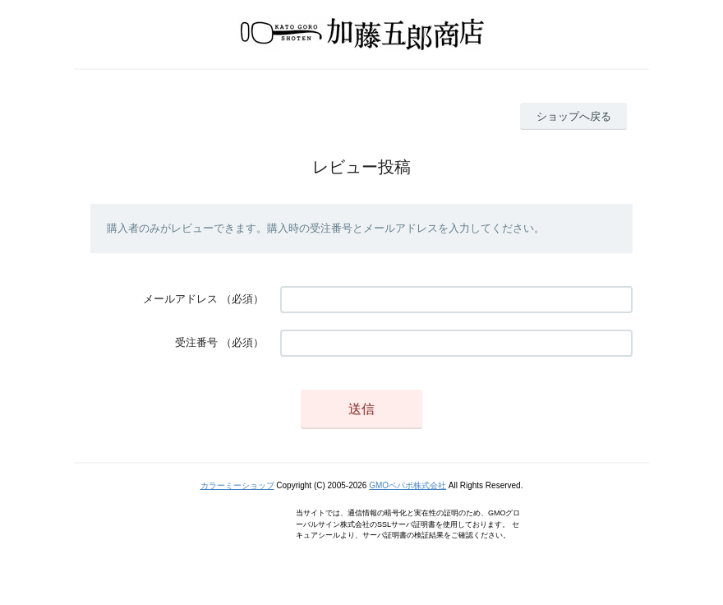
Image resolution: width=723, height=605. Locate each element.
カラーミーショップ (237, 485)
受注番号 (196, 342)
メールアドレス (180, 299)
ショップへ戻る (573, 116)
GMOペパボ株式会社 (407, 485)
